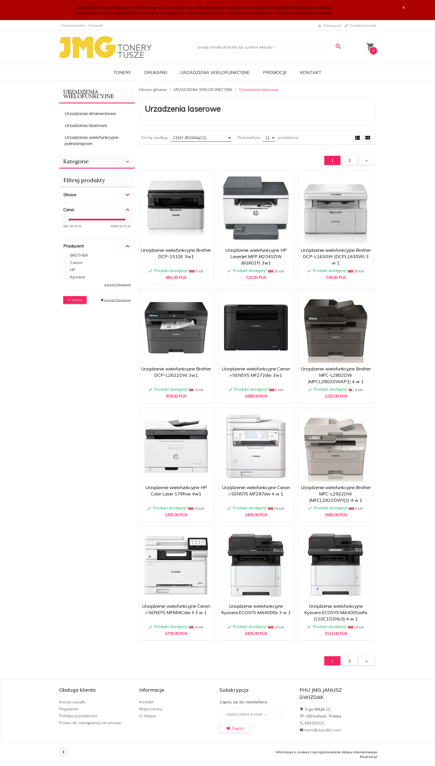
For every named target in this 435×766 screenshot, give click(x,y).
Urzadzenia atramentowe (90, 113)
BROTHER (79, 255)
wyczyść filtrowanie (117, 284)
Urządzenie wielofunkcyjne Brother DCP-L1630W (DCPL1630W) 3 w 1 (336, 256)
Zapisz (235, 728)
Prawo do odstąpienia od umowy (90, 722)
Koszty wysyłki (72, 701)
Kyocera (77, 276)
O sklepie (147, 715)
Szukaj (74, 300)
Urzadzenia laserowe (86, 125)
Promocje (275, 72)
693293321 (312, 723)
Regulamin (69, 708)
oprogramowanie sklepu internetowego (344, 752)
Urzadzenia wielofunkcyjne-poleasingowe (92, 140)
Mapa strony (150, 708)
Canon (76, 262)
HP (72, 269)
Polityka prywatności (78, 715)
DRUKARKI (155, 72)
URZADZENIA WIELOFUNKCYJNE (215, 72)
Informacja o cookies (293, 752)
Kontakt (311, 72)
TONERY (122, 72)
